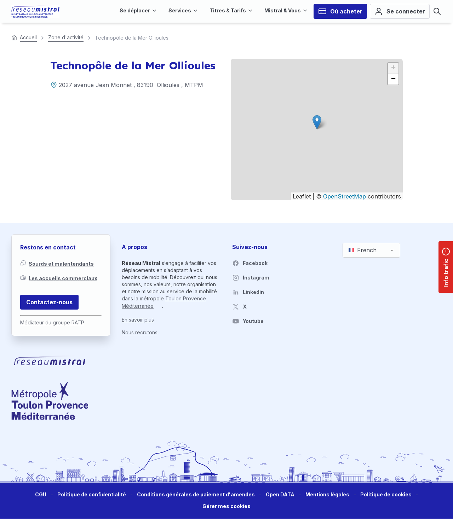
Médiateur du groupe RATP (52, 322)
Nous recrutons (139, 332)
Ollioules (168, 84)
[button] (316, 122)
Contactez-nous (49, 302)
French (363, 250)
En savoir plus (138, 320)
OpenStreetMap (344, 196)
